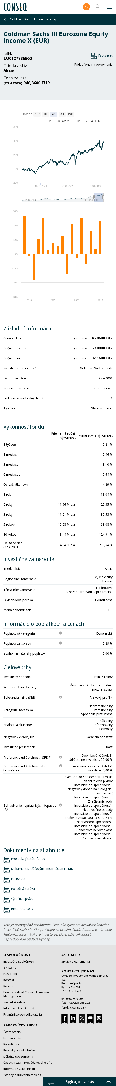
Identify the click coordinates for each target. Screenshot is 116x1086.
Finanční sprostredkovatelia (22, 1014)
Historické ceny (22, 909)
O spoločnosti (17, 954)
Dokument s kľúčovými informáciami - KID (42, 869)
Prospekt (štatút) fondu (28, 859)
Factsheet (105, 55)
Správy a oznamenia (75, 961)
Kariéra (8, 986)
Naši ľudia (10, 974)
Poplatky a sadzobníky (19, 1050)
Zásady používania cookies (22, 1075)
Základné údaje (14, 1002)
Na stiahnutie (12, 1038)
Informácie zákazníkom (19, 1069)
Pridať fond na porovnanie (93, 64)
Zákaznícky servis (20, 1025)
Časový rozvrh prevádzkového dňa (27, 1063)
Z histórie (9, 968)
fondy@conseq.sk (73, 1008)
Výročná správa (22, 899)
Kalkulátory (11, 1044)
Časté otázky (12, 1032)
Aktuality (70, 954)
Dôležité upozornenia (18, 1056)
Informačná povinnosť (18, 1008)
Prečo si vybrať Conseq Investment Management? (27, 994)
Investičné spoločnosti (18, 961)
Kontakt (8, 980)
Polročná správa (23, 889)
